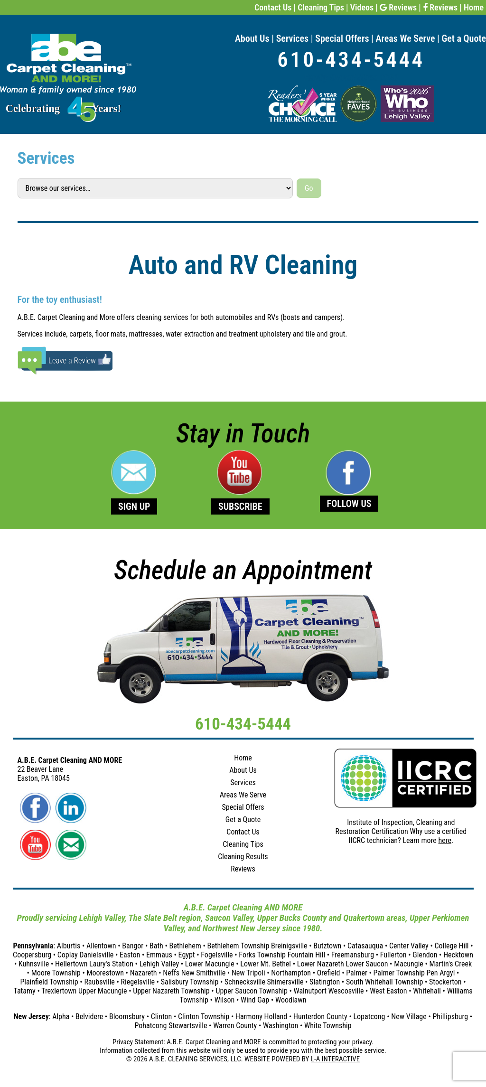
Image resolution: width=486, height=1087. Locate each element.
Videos (362, 7)
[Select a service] (155, 188)
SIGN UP (134, 506)
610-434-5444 (350, 59)
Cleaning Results (243, 856)
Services (292, 38)
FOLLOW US (349, 503)
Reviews (398, 7)
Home (474, 7)
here (445, 840)
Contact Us (272, 7)
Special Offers (342, 38)
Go (309, 188)
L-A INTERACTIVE (335, 1059)
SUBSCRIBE (240, 506)
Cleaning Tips (321, 7)
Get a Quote (464, 38)
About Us (252, 38)
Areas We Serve (405, 38)
